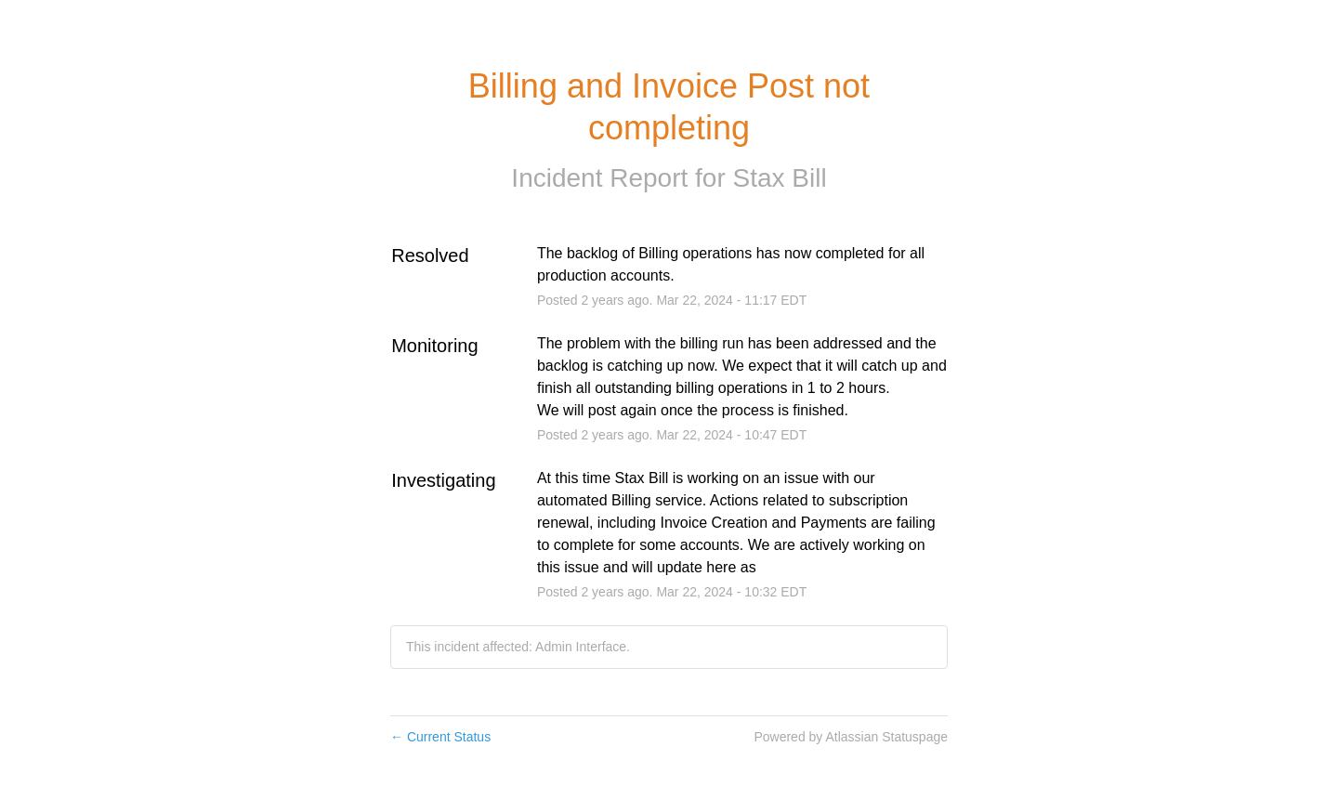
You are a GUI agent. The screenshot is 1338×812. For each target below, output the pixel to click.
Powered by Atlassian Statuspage (851, 736)
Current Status (440, 736)
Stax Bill (779, 178)
